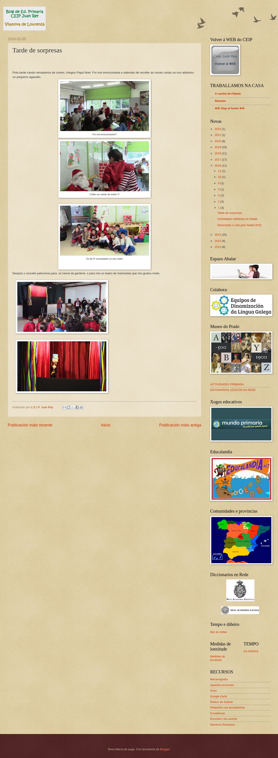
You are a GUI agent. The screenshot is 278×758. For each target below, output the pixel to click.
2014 (218, 241)
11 (220, 171)
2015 (218, 234)
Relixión (220, 101)
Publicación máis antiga (180, 425)
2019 (218, 147)
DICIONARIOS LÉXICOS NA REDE (233, 390)
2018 (218, 153)
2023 (218, 129)
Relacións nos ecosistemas (227, 707)
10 (220, 177)
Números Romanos (222, 724)
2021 (218, 135)
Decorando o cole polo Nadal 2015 (239, 225)
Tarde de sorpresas (229, 213)
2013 (218, 247)
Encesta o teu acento (223, 718)
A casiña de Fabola (228, 93)
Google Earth (218, 696)
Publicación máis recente (30, 425)
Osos (213, 690)
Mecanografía (219, 679)
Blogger (165, 749)
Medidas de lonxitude (217, 658)
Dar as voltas (218, 632)
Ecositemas (217, 713)
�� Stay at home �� (230, 108)
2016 (218, 165)
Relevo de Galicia (221, 702)
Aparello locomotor (222, 685)
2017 (218, 159)
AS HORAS (251, 651)
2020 (218, 141)
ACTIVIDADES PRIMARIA (227, 384)
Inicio (105, 425)
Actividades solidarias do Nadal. (237, 219)
